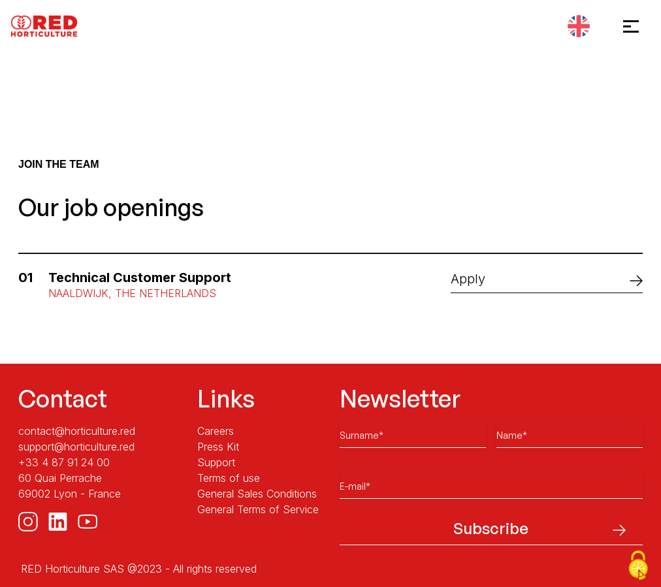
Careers (215, 430)
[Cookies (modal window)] (638, 565)
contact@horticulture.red (76, 430)
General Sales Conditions (257, 493)
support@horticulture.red (76, 446)
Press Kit (218, 446)
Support (216, 462)
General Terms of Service (258, 509)
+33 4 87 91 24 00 (64, 462)
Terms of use (228, 477)
